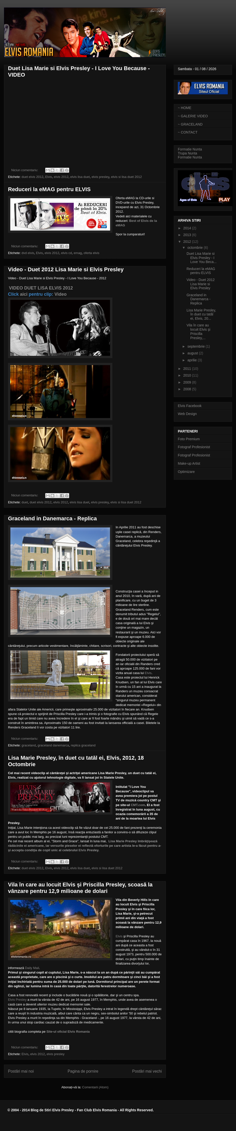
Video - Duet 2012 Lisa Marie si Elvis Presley (66, 269)
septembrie (196, 346)
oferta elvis (91, 253)
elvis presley (100, 177)
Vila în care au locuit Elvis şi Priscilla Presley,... (198, 331)
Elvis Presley (17, 999)
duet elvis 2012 (32, 177)
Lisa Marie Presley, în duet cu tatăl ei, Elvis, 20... (201, 314)
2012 (187, 242)
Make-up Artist (189, 463)
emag (78, 253)
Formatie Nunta (190, 149)
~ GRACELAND (190, 124)
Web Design (187, 414)
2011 (187, 369)
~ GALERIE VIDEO (193, 116)
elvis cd (66, 253)
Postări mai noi (21, 1071)
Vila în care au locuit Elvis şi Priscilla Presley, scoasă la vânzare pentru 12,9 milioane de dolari (80, 887)
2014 (187, 228)
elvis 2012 (61, 177)
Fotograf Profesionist (194, 447)
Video (60, 294)
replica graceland (83, 745)
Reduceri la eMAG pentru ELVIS (49, 189)
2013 (187, 235)
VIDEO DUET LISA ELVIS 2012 (41, 287)
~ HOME (184, 108)
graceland (28, 745)
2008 (187, 389)
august (193, 353)
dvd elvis (27, 253)
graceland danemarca (53, 745)
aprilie (192, 360)
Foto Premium (189, 439)
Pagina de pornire (83, 1071)
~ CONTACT (188, 132)
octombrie (195, 248)
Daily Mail (32, 968)
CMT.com (138, 805)
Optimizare (186, 472)
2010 (187, 375)
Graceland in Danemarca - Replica (52, 518)
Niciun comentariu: (25, 170)
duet (24, 502)
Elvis (48, 177)
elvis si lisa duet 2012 (126, 177)
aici (23, 294)
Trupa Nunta (187, 153)
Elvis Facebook (190, 406)
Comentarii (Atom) (95, 1087)
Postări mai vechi (147, 1071)
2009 (187, 382)
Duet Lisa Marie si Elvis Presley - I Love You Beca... (202, 258)
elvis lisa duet (80, 177)
